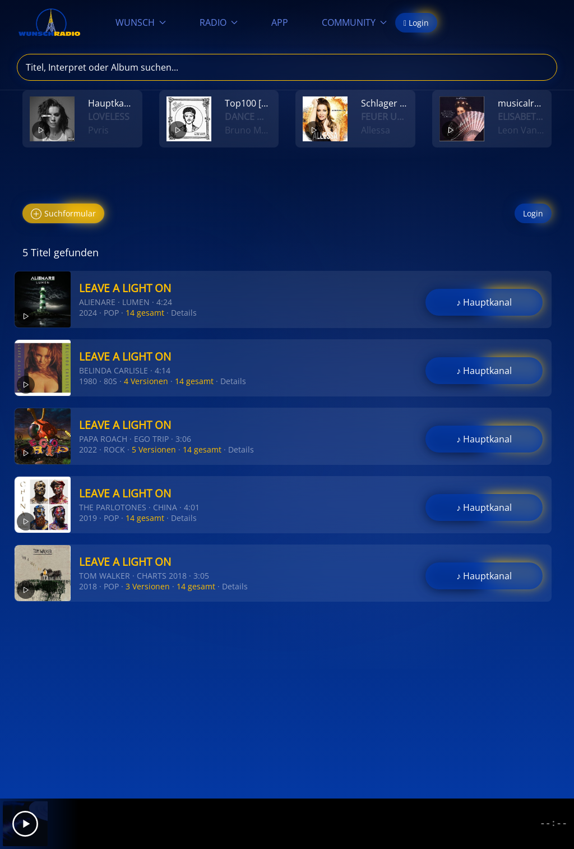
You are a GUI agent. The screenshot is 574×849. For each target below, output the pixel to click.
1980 (88, 381)
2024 (88, 312)
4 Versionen (146, 381)
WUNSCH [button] (140, 22)
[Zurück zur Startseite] (49, 22)
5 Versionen (154, 449)
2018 (88, 586)
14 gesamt (145, 312)
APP (279, 22)
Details (184, 312)
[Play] (25, 823)
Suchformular (63, 214)
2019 (88, 518)
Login (533, 213)
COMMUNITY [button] (354, 22)
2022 (88, 449)
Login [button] (416, 22)
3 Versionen (148, 586)
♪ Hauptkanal (484, 302)
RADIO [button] (219, 22)
